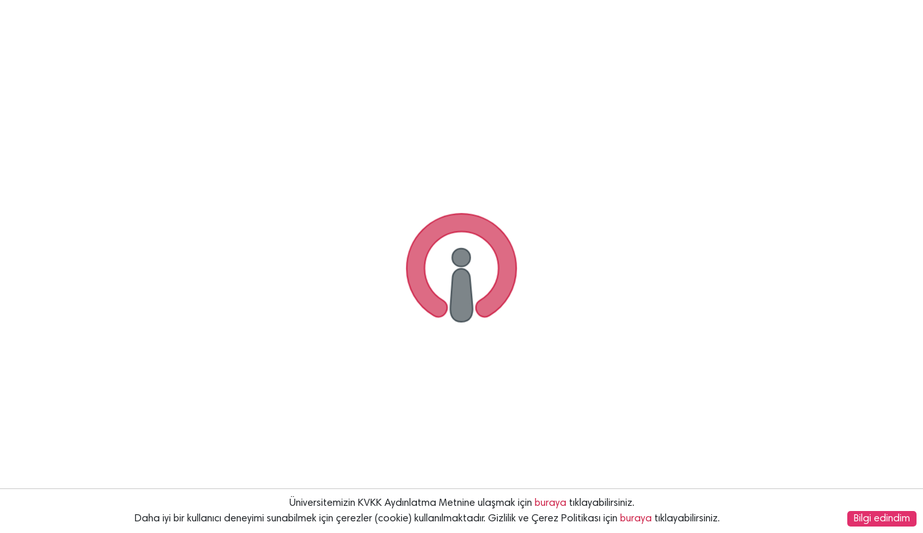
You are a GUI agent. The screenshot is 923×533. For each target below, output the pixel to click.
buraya (550, 503)
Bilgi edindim (882, 519)
